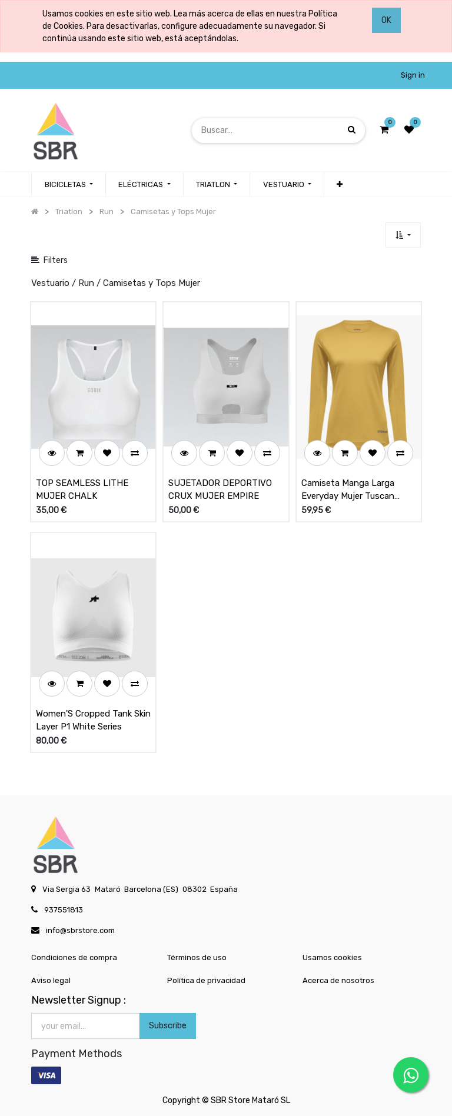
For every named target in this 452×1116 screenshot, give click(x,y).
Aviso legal (51, 980)
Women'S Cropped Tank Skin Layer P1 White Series (93, 720)
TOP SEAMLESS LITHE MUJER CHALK (82, 490)
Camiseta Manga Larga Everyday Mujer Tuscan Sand (347, 490)
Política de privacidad (206, 980)
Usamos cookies (332, 957)
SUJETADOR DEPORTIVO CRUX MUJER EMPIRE (220, 490)
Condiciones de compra (74, 957)
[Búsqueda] (351, 130)
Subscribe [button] (168, 1026)
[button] (339, 184)
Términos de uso (197, 957)
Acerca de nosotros (338, 980)
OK (386, 20)
